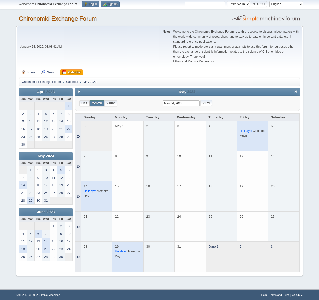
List (84, 103)
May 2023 (46, 156)
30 (85, 126)
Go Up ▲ (297, 294)
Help (264, 294)
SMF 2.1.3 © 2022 (27, 294)
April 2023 (46, 92)
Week (111, 103)
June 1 (214, 246)
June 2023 (46, 212)
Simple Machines (49, 294)
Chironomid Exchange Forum (58, 18)
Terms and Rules (279, 294)
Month (97, 103)
